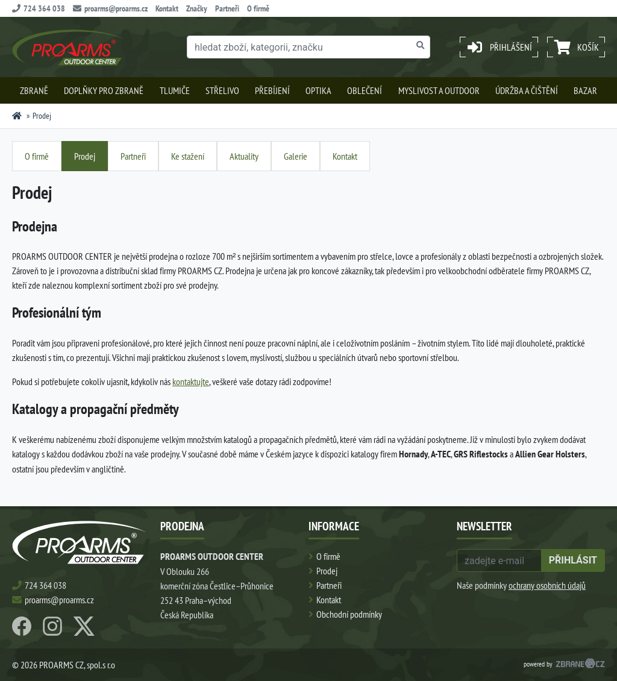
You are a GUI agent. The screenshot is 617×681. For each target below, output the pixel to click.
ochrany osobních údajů (547, 585)
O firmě (258, 8)
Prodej (84, 156)
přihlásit (573, 560)
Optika (318, 90)
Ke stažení (187, 156)
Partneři (227, 8)
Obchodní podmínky (349, 614)
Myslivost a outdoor (439, 90)
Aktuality (244, 156)
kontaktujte (190, 381)
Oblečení (364, 90)
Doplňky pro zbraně (103, 90)
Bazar (585, 90)
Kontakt (166, 8)
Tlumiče (175, 90)
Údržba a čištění (526, 90)
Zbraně (34, 90)
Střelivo (222, 90)
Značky (196, 8)
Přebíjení (272, 90)
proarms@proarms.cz (110, 8)
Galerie (295, 156)
